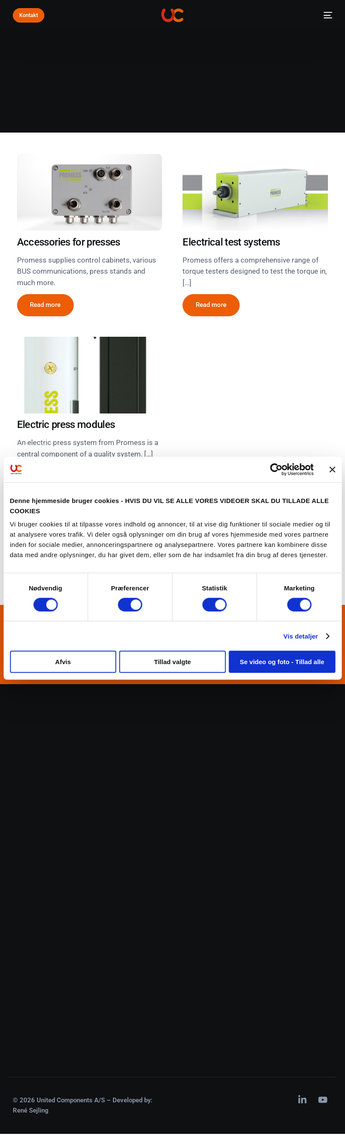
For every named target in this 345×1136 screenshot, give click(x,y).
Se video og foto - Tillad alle (282, 661)
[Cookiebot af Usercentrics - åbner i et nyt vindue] (276, 469)
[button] (45, 306)
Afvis (63, 661)
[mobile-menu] (325, 15)
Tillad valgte (172, 661)
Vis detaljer (301, 635)
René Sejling (31, 1113)
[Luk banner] (332, 469)
